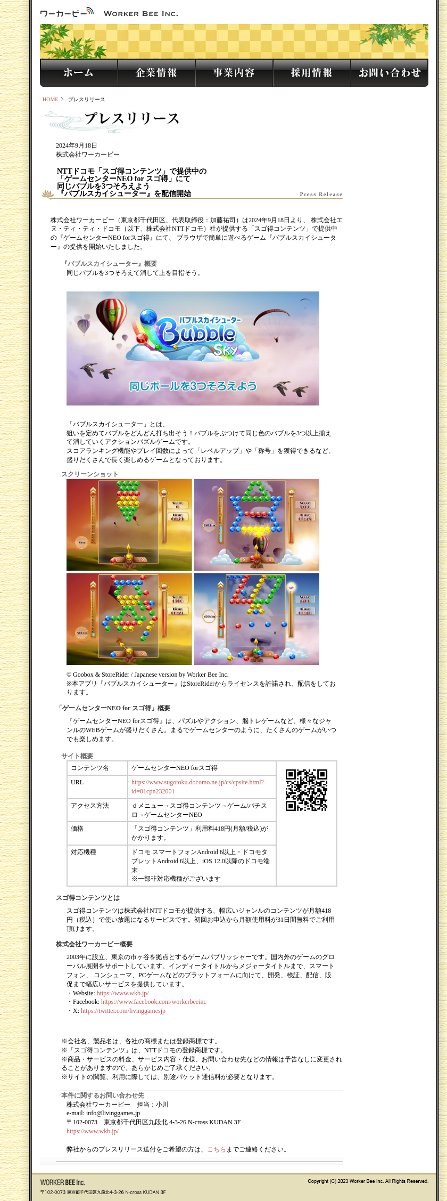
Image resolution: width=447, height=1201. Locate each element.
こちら (216, 1149)
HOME (50, 99)
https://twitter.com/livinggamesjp (123, 1011)
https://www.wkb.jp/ (123, 993)
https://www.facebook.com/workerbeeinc (153, 1001)
